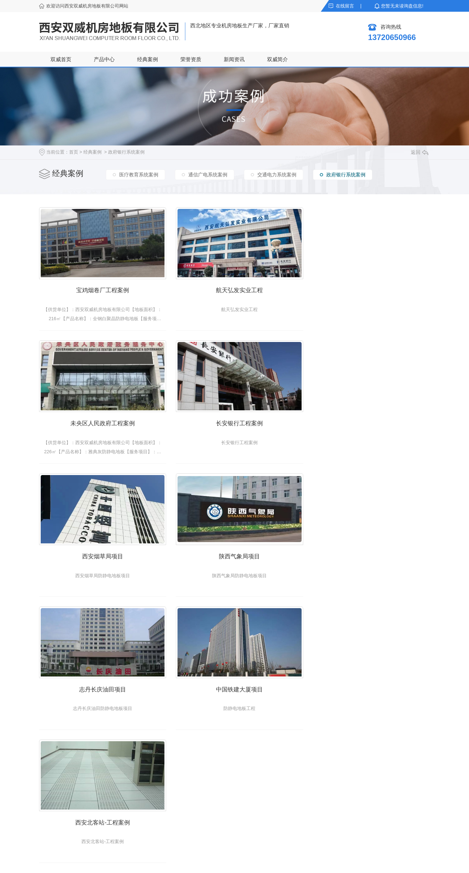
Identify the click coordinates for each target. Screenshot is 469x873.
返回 (419, 152)
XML (250, 863)
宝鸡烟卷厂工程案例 (101, 288)
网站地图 (220, 863)
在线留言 (345, 5)
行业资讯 (165, 797)
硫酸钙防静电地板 (57, 797)
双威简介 (277, 59)
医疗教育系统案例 (138, 174)
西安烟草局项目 (234, 420)
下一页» (279, 620)
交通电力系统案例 (276, 174)
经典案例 (147, 59)
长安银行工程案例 (101, 420)
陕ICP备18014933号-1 (186, 863)
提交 (296, 828)
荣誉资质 (190, 59)
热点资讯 (165, 820)
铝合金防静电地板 (57, 820)
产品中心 (104, 59)
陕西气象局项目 (368, 420)
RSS (237, 863)
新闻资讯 (234, 59)
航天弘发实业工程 (234, 288)
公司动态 (165, 785)
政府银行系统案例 (126, 152)
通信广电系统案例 (207, 174)
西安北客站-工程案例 (368, 552)
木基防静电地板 (55, 809)
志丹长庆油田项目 (101, 552)
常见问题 (165, 809)
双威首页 (60, 59)
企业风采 (224, 809)
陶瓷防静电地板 (55, 785)
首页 (73, 152)
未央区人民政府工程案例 (368, 288)
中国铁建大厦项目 (234, 552)
